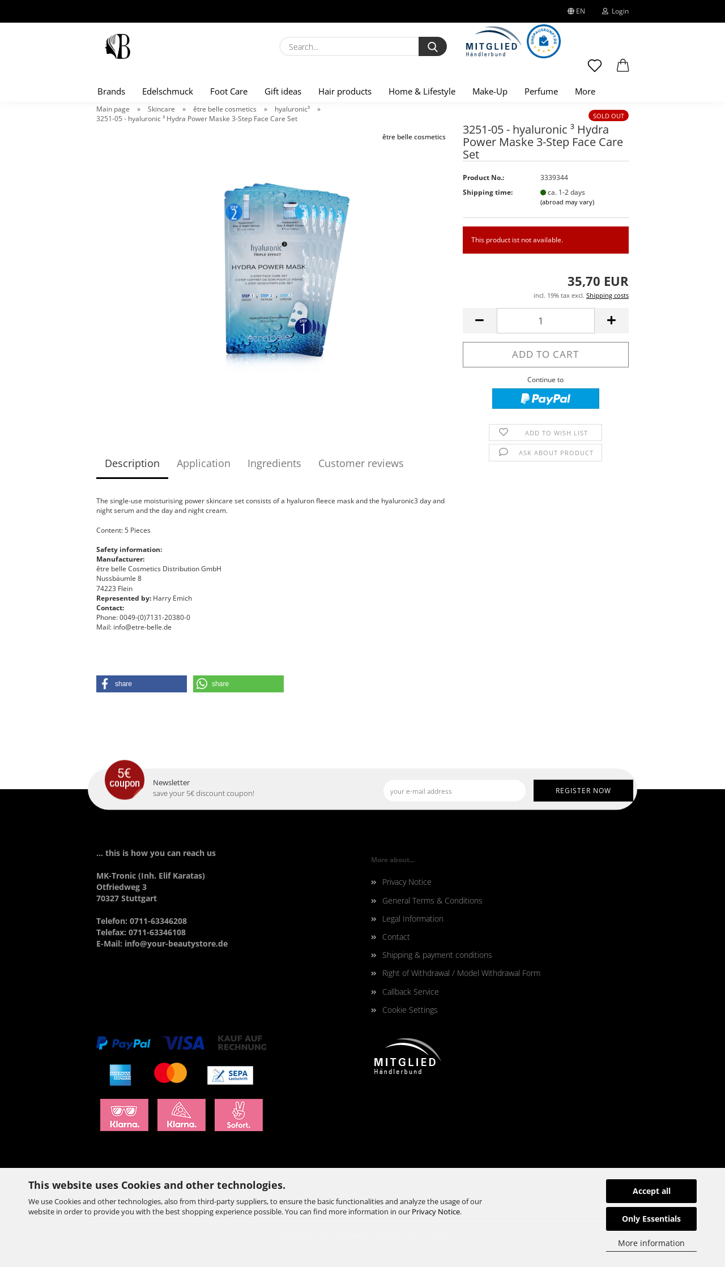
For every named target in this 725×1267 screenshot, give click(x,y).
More (585, 91)
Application (204, 463)
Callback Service (410, 991)
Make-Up (490, 91)
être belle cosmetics (414, 137)
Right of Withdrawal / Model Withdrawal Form (461, 973)
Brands (111, 91)
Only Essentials (651, 1218)
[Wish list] (595, 71)
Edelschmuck (167, 91)
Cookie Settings (410, 1009)
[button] (623, 71)
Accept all (652, 1190)
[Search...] (433, 46)
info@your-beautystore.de (176, 943)
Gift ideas (283, 91)
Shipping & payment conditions (437, 954)
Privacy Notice (436, 1211)
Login (615, 11)
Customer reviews (361, 463)
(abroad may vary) (567, 202)
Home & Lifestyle (422, 91)
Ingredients (274, 463)
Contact (396, 936)
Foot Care (229, 91)
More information (651, 1243)
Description (132, 463)
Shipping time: (488, 192)
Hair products (345, 91)
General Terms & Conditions (432, 900)
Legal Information (412, 918)
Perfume (541, 91)
